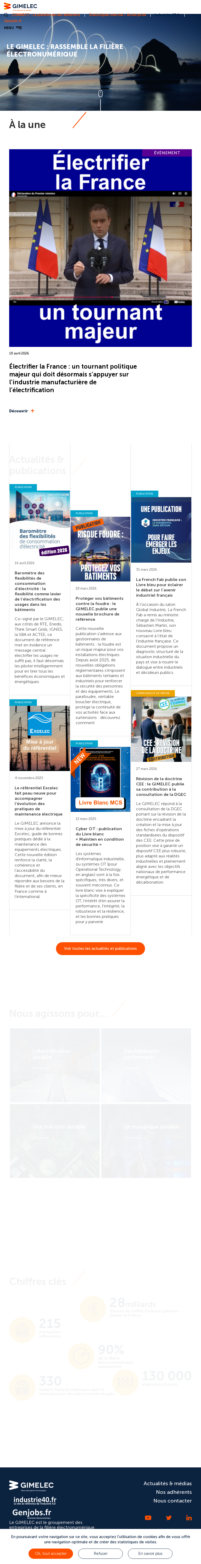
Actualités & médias (168, 1483)
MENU (13, 28)
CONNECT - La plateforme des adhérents (46, 15)
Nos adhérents (174, 1492)
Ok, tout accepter (51, 1553)
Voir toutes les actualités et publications (100, 948)
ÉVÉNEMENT (167, 152)
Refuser (101, 1553)
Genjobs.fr (13, 21)
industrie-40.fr (167, 15)
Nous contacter (172, 1501)
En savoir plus (150, 1553)
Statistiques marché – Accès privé (117, 15)
